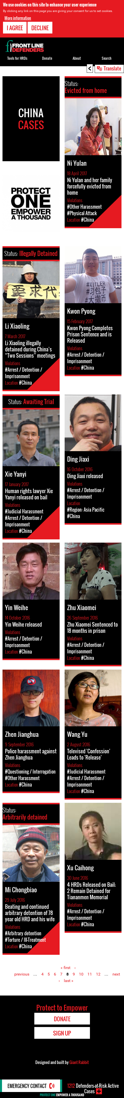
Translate (112, 68)
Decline (40, 28)
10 (81, 974)
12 (98, 974)
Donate (47, 58)
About (77, 58)
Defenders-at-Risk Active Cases (93, 1089)
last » (68, 980)
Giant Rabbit (79, 1062)
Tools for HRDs (17, 58)
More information (18, 18)
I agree (15, 28)
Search (106, 58)
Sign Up (62, 1033)
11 (89, 974)
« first (65, 967)
